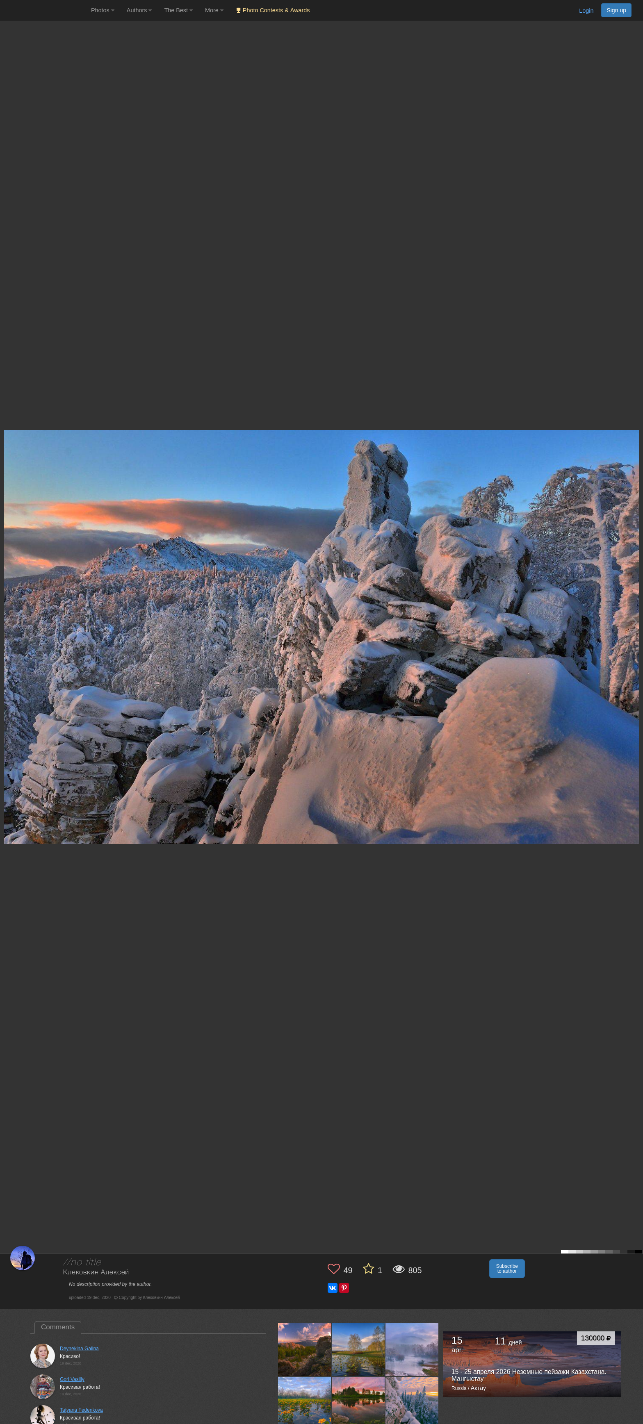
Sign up (616, 10)
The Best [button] (178, 10)
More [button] (214, 10)
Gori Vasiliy (72, 1379)
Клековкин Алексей (96, 1272)
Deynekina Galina (79, 1348)
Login (586, 11)
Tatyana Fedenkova (81, 1410)
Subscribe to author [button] (507, 1268)
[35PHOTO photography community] (44, 10)
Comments (58, 1327)
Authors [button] (139, 10)
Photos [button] (102, 10)
